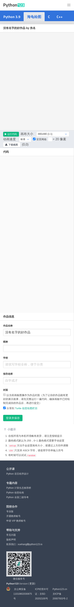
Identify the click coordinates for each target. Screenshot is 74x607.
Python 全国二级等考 (17, 497)
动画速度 (9, 139)
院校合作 (11, 506)
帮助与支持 (13, 529)
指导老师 (8, 374)
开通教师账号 (13, 516)
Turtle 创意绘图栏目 (26, 408)
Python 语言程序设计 (17, 473)
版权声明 (11, 539)
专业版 (9, 511)
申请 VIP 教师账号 (16, 520)
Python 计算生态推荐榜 (18, 487)
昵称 (5, 341)
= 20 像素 (59, 139)
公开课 (10, 468)
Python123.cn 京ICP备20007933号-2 (60, 594)
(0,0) (25, 144)
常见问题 (11, 534)
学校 (5, 357)
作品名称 (8, 325)
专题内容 (11, 482)
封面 (5, 390)
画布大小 (27, 134)
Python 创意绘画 (15, 492)
